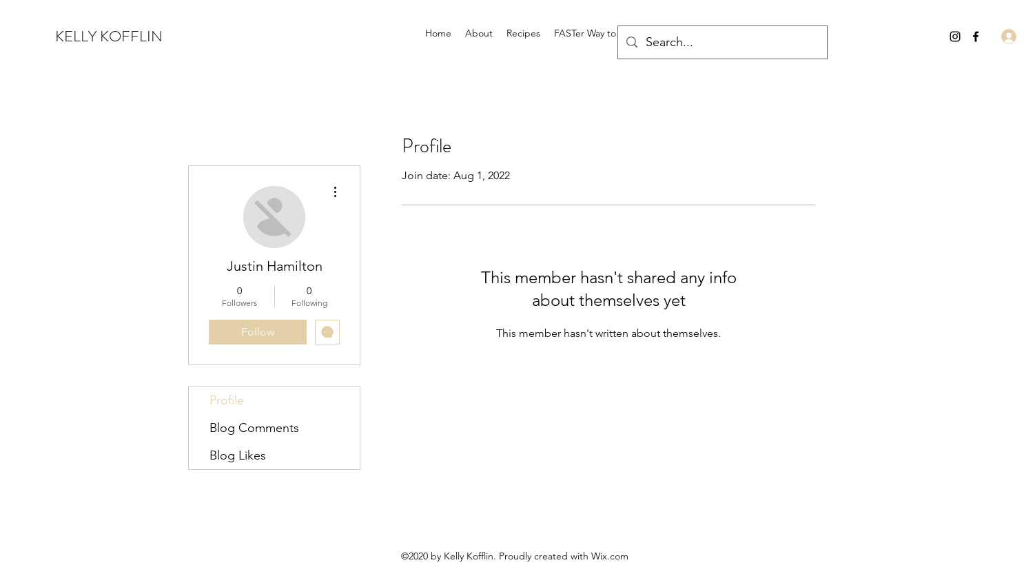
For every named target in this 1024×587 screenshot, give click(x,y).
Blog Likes (237, 455)
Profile (226, 400)
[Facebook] (976, 36)
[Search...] (722, 42)
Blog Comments (254, 427)
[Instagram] (955, 36)
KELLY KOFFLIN (109, 36)
